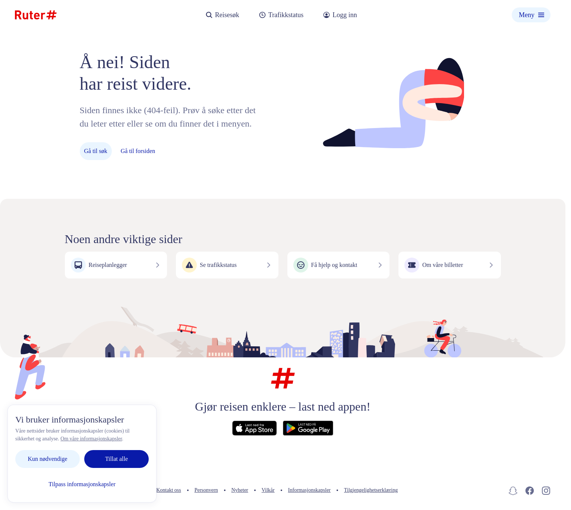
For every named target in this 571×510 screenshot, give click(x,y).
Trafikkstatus (281, 15)
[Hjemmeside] (36, 14)
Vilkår (268, 490)
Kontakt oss (168, 490)
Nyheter (239, 490)
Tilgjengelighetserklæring (371, 490)
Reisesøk (222, 15)
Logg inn (340, 15)
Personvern (206, 490)
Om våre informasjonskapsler (91, 439)
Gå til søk (95, 151)
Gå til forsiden (138, 151)
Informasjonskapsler (309, 490)
